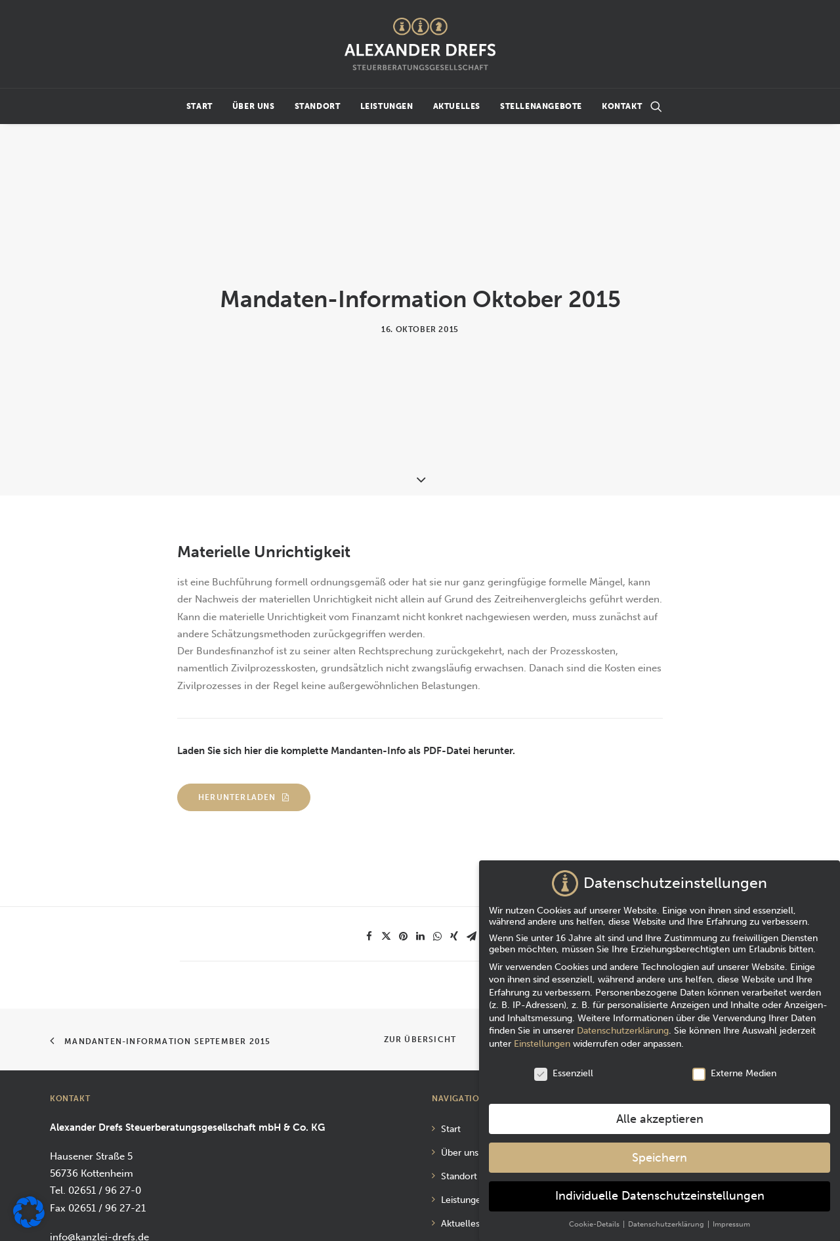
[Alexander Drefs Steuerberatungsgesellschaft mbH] (420, 44)
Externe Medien (734, 1069)
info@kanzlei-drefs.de (99, 1150)
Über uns (253, 106)
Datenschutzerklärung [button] (667, 1220)
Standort (318, 106)
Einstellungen (542, 1039)
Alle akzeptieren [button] (660, 1115)
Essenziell (563, 1069)
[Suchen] (656, 106)
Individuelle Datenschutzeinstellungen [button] (660, 1192)
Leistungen (386, 106)
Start (199, 106)
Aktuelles (456, 106)
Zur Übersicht (420, 952)
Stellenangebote (541, 106)
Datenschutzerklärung (623, 1026)
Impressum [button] (731, 1220)
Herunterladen (243, 710)
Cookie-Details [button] (595, 1220)
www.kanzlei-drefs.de (100, 1167)
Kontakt (622, 106)
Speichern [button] (659, 1153)
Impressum (464, 1207)
